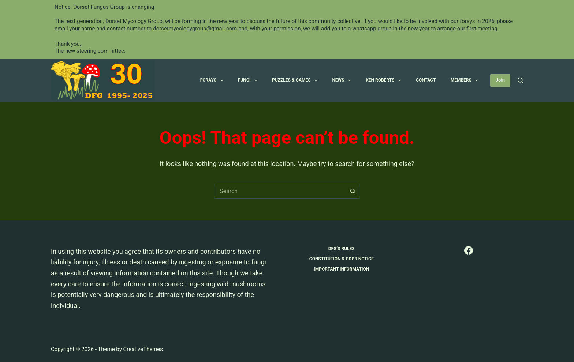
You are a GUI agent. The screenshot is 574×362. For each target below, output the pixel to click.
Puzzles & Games (296, 80)
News (343, 80)
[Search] (520, 80)
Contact (426, 80)
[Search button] (353, 191)
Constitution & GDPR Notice (341, 258)
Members (466, 80)
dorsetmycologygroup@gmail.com (195, 28)
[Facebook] (468, 250)
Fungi (249, 80)
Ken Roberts (385, 80)
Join (500, 80)
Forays (213, 80)
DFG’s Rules (341, 248)
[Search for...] (280, 191)
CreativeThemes (143, 349)
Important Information (341, 269)
